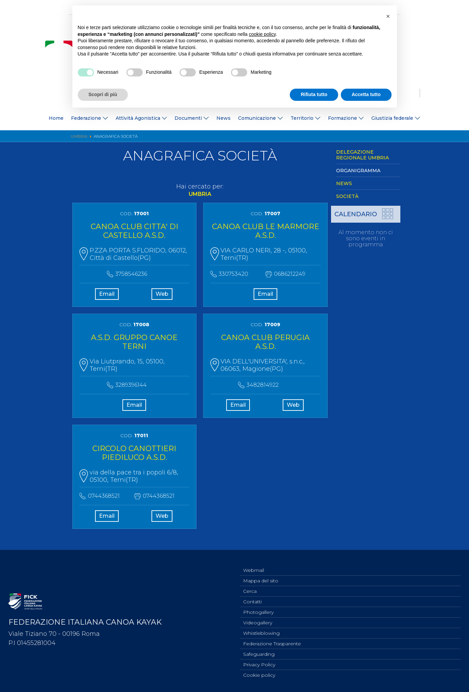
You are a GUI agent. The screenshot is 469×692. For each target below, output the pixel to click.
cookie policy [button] (262, 34)
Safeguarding (259, 652)
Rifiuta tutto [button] (314, 94)
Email (107, 296)
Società (347, 196)
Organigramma (358, 171)
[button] (388, 16)
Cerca (250, 585)
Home (56, 118)
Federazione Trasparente (272, 641)
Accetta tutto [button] (366, 94)
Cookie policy (259, 675)
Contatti (252, 597)
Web (162, 296)
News (223, 118)
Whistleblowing (261, 630)
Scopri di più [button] (103, 94)
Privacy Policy (259, 664)
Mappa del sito (260, 574)
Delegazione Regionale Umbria (362, 155)
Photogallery (258, 608)
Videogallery (257, 619)
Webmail (253, 563)
